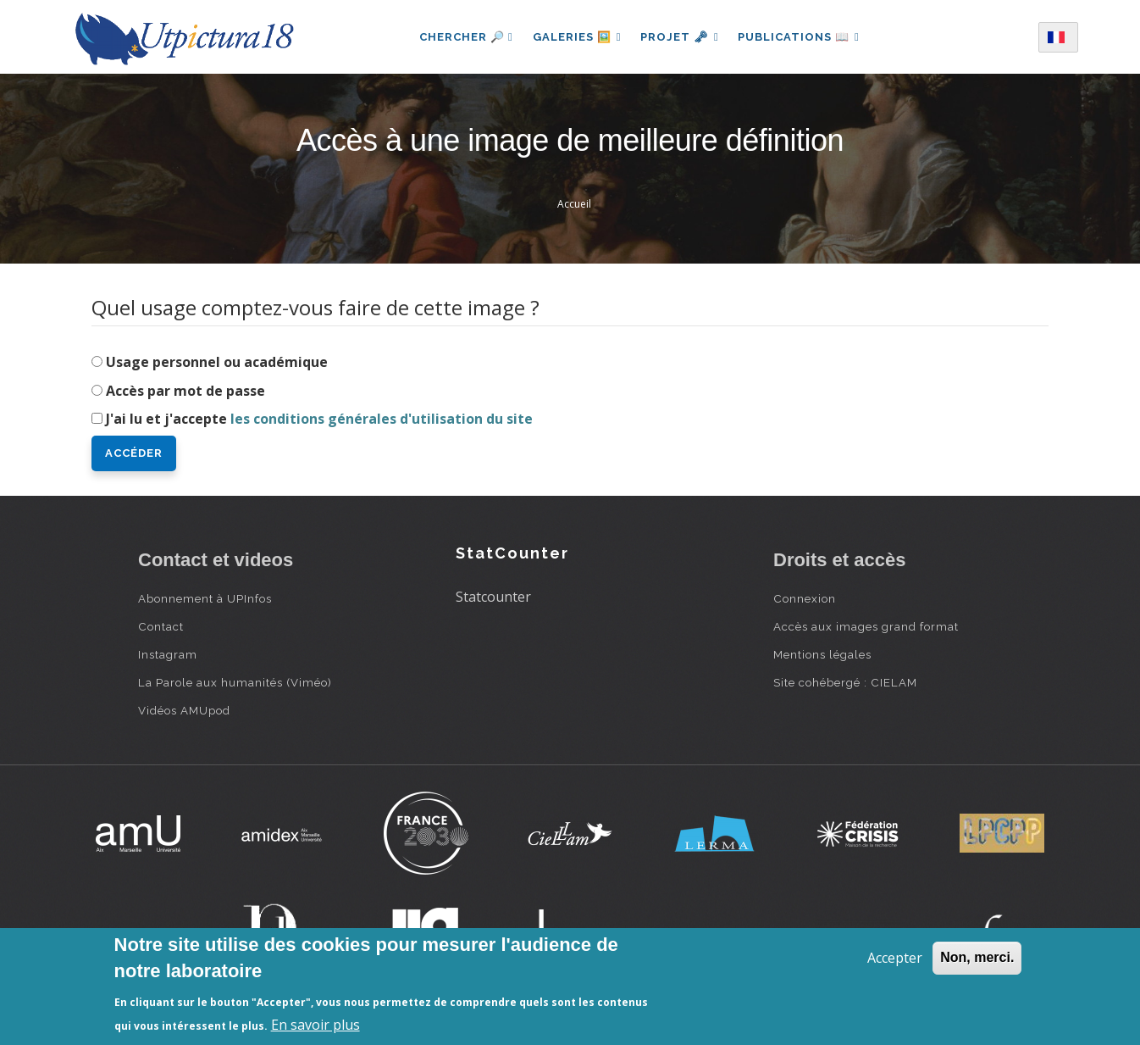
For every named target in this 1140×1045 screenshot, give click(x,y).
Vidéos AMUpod (184, 710)
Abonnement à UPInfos (205, 598)
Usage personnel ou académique (217, 362)
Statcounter (493, 596)
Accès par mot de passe (185, 390)
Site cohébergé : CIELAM (845, 682)
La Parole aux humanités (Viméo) (235, 682)
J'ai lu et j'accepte (319, 418)
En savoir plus (315, 1024)
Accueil (574, 204)
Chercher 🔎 (464, 37)
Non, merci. (977, 957)
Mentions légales (822, 654)
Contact (161, 626)
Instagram (167, 654)
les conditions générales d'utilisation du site (381, 418)
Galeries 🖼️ (575, 37)
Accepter (894, 957)
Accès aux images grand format (866, 626)
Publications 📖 (800, 37)
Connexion (804, 598)
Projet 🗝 (679, 37)
